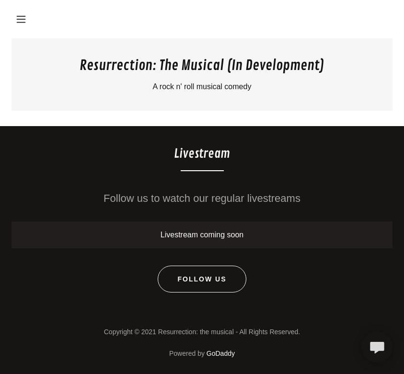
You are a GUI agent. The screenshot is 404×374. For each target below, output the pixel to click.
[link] (202, 67)
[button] (21, 19)
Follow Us (201, 279)
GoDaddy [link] (221, 353)
